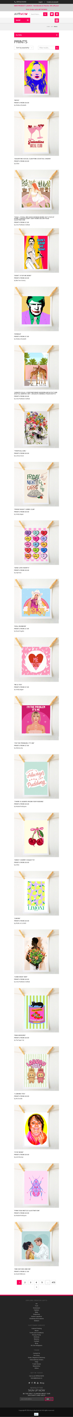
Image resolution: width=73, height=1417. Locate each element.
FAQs (36, 1362)
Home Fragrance (36, 1316)
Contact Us (36, 1353)
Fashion (36, 1310)
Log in (41, 2)
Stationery (36, 1314)
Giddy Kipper (19, 514)
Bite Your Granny (20, 280)
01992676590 (21, 2)
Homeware (36, 1308)
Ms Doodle (19, 1098)
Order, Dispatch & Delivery (36, 1357)
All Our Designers (36, 1345)
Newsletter (36, 1366)
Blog (36, 1343)
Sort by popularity (22, 48)
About (36, 1330)
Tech (36, 1306)
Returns (36, 1339)
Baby (36, 1312)
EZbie (17, 163)
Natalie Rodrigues (21, 806)
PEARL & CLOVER (21, 923)
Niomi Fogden (20, 631)
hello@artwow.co (36, 1378)
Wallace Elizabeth (21, 105)
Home (48, 26)
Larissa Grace (20, 456)
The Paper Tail (20, 1040)
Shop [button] (18, 20)
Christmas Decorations (36, 1318)
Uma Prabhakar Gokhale (23, 225)
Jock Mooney (19, 1157)
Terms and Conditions (36, 1333)
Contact (36, 1341)
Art (52, 26)
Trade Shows (36, 1364)
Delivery (36, 1337)
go (49, 1399)
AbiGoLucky (19, 748)
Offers (37, 1368)
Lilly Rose (18, 572)
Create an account (52, 2)
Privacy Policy (36, 1335)
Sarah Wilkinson (20, 1274)
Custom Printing (36, 1328)
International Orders (36, 1360)
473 (53, 1282)
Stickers (36, 1321)
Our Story (36, 1355)
